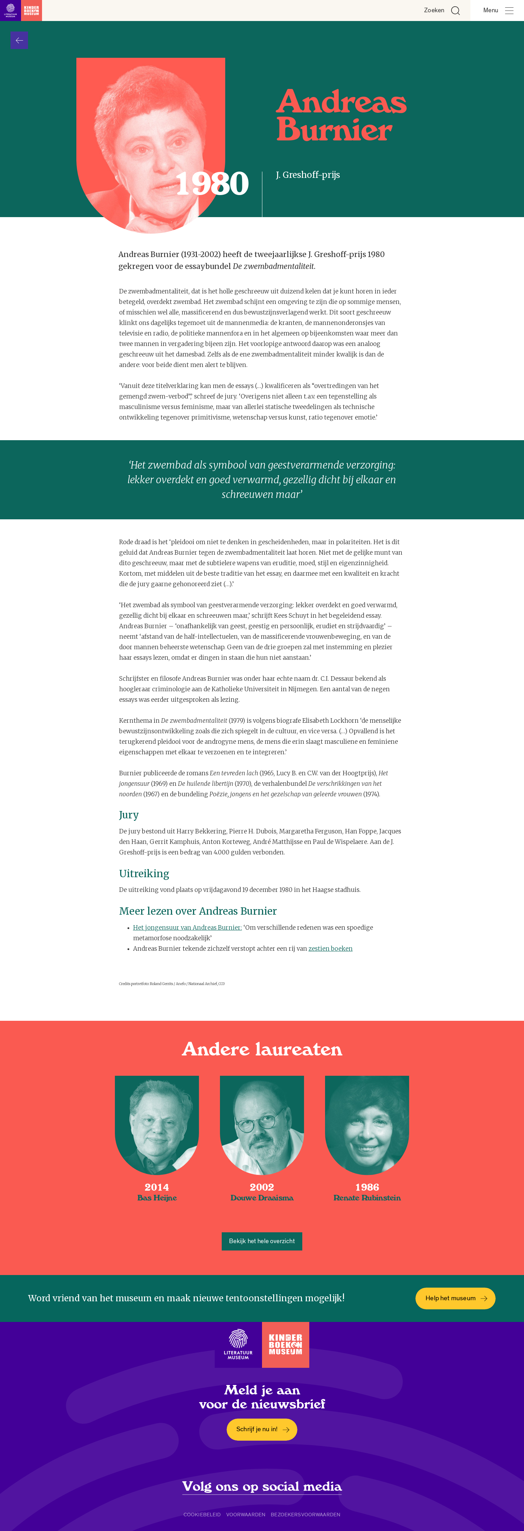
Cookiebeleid (202, 1514)
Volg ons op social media (262, 1487)
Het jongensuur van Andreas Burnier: (187, 927)
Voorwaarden (246, 1514)
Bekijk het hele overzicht (262, 1241)
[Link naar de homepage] (21, 10)
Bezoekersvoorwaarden (305, 1514)
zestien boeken (331, 948)
